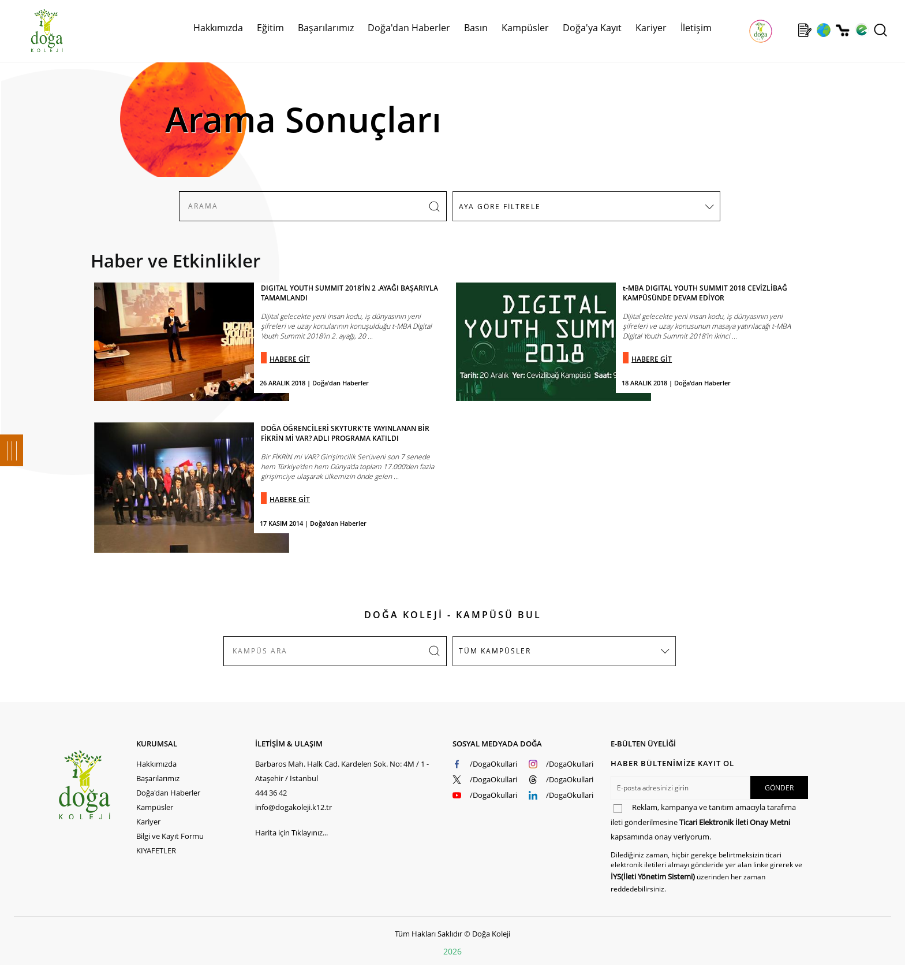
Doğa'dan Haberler (409, 27)
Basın (476, 27)
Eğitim (270, 27)
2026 (452, 951)
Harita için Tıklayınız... (291, 832)
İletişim (696, 27)
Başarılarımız (326, 27)
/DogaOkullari (493, 764)
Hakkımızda (218, 27)
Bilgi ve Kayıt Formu (170, 836)
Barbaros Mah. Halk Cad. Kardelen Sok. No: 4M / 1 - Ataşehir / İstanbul (342, 771)
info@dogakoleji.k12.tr (293, 807)
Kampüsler (525, 27)
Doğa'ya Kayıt (592, 27)
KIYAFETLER (156, 850)
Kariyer (651, 27)
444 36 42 (271, 792)
